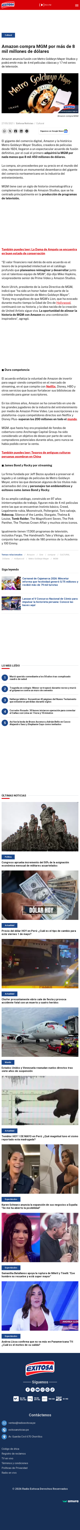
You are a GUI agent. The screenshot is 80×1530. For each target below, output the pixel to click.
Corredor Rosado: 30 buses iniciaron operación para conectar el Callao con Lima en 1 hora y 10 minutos (43, 711)
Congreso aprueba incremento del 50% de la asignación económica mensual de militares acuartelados (35, 864)
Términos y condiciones (15, 1463)
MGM (55, 558)
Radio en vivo (9, 1472)
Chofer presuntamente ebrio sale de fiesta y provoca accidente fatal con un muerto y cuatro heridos (34, 1001)
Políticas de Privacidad (14, 1467)
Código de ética (10, 1448)
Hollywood (63, 302)
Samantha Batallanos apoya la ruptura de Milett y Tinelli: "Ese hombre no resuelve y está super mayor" (38, 1275)
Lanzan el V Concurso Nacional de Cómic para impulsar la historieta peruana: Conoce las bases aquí (50, 602)
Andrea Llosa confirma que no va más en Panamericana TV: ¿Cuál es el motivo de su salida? (37, 1343)
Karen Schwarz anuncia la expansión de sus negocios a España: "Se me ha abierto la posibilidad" (40, 1206)
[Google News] (47, 1389)
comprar (51, 554)
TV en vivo (7, 1458)
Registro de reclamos (14, 1453)
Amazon (31, 554)
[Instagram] (42, 1389)
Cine (41, 554)
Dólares (6, 558)
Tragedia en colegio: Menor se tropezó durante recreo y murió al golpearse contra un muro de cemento (43, 689)
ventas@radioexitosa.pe (21, 1422)
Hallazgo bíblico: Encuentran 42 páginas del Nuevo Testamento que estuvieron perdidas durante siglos (43, 700)
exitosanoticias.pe (18, 1429)
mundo (72, 419)
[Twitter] (32, 1389)
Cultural (8, 35)
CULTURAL (65, 554)
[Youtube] (37, 1389)
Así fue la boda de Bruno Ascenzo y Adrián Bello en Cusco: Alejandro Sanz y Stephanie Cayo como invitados (40, 723)
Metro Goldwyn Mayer (39, 558)
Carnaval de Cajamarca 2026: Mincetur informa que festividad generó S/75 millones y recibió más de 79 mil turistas (50, 581)
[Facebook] (28, 1389)
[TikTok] (52, 1389)
